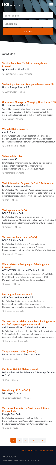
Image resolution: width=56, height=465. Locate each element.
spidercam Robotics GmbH (15, 69)
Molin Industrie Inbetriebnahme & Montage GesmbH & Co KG (28, 374)
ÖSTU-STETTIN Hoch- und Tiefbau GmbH (23, 270)
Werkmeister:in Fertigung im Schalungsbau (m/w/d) (25, 265)
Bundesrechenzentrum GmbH (17, 186)
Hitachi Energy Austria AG (15, 87)
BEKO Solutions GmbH (13, 213)
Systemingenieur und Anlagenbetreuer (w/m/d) (28, 84)
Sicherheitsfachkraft (13, 156)
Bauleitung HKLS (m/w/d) (16, 390)
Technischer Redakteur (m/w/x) (19, 237)
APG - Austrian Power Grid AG (17, 297)
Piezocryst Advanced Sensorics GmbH (21, 354)
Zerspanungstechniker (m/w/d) (19, 351)
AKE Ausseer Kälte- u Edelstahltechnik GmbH (25, 327)
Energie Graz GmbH (12, 414)
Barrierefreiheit (46, 450)
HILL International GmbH (15, 105)
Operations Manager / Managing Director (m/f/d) (29, 102)
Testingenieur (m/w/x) (14, 210)
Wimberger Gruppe (11, 393)
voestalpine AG (9, 159)
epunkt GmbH (9, 132)
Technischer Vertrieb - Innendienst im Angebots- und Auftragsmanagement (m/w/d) (28, 322)
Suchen (28, 31)
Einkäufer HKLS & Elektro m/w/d (20, 369)
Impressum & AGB (28, 450)
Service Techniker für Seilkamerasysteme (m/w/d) (24, 64)
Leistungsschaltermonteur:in (17, 294)
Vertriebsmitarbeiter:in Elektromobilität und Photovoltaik (25, 409)
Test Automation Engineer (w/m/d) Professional (28, 183)
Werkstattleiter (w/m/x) (15, 129)
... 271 (33, 440)
